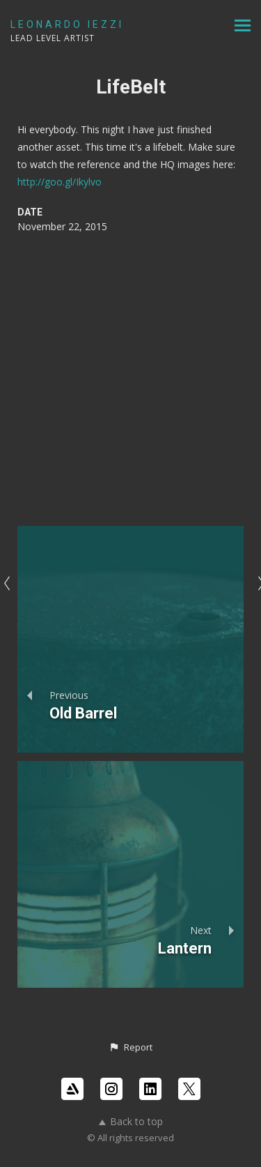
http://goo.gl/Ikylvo (59, 181)
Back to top (131, 1121)
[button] (130, 1047)
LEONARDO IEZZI (67, 24)
